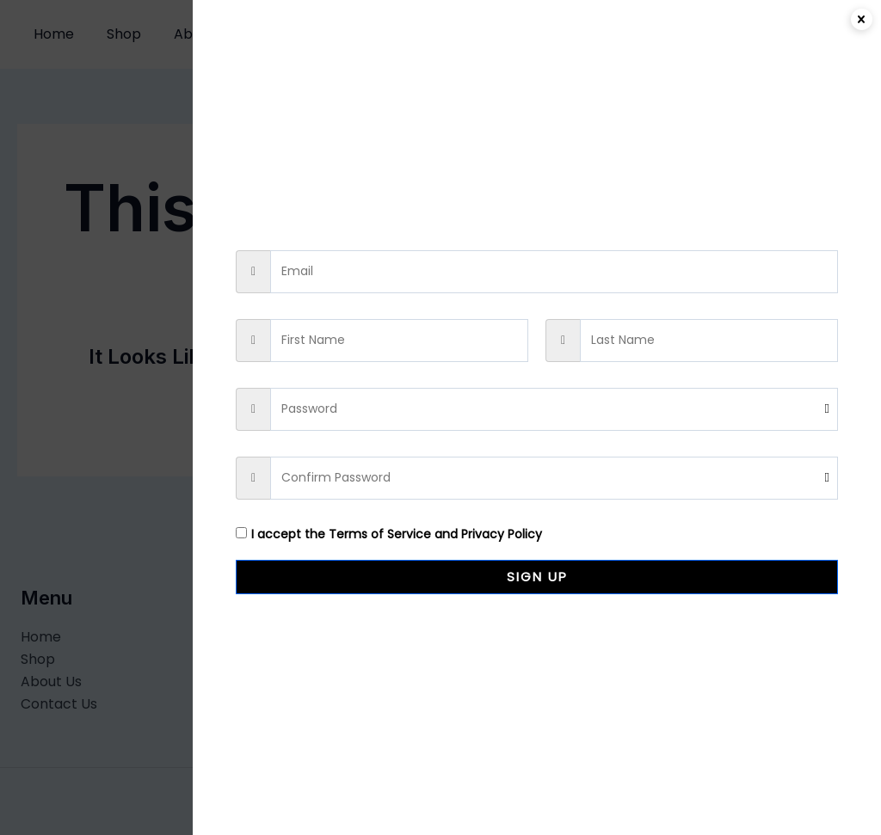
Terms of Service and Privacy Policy (435, 534)
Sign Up (537, 577)
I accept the (389, 534)
